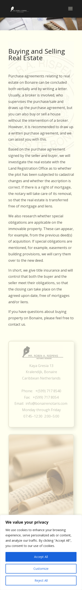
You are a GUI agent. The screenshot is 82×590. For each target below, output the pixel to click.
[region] (41, 552)
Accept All (41, 557)
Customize (41, 568)
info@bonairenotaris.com (46, 403)
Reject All (41, 580)
